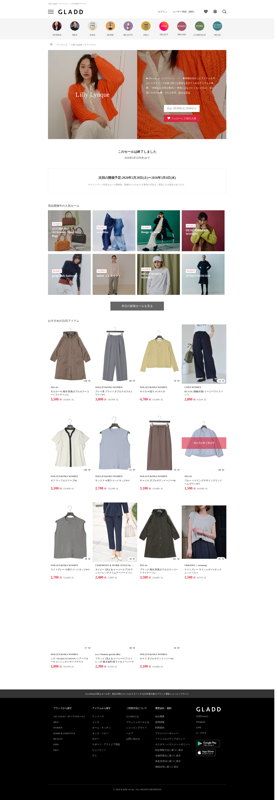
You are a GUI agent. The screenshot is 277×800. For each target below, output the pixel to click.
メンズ (95, 722)
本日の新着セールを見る (137, 306)
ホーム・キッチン (101, 727)
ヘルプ (129, 733)
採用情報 (159, 722)
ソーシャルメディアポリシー (170, 739)
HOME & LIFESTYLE (64, 733)
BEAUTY (58, 739)
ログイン (162, 11)
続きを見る (184, 92)
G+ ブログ (201, 733)
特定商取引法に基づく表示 (169, 750)
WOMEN (57, 727)
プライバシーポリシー (166, 733)
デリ (94, 755)
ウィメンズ (98, 716)
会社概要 (159, 716)
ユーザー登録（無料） (184, 11)
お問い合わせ (133, 739)
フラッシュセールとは (137, 722)
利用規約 (159, 727)
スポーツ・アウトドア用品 (106, 744)
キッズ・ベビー (100, 733)
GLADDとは (132, 716)
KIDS (56, 744)
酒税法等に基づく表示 (166, 766)
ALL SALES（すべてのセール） (69, 716)
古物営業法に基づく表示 (168, 755)
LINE (198, 727)
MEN (56, 722)
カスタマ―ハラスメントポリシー (172, 744)
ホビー (95, 739)
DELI (56, 750)
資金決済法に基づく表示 (168, 761)
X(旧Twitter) (202, 716)
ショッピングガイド (136, 727)
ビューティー (99, 750)
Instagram (200, 721)
